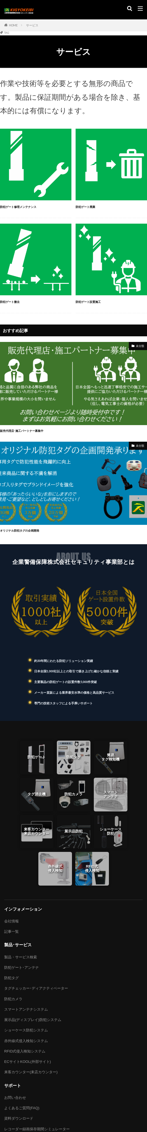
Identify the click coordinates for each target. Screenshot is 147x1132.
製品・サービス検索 (20, 957)
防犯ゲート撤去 (11, 301)
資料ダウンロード (18, 1118)
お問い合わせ (15, 1097)
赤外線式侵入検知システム (26, 1041)
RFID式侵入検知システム (24, 1051)
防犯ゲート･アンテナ (21, 967)
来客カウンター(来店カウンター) (31, 1072)
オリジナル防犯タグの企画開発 (21, 530)
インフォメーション (23, 909)
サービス (32, 25)
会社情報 (11, 921)
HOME (13, 25)
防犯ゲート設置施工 (89, 301)
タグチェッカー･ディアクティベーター (36, 988)
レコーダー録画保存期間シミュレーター (37, 1129)
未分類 (140, 346)
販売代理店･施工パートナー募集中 (24, 430)
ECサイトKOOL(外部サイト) (27, 1062)
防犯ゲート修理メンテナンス (20, 206)
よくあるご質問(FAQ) (21, 1108)
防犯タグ (11, 978)
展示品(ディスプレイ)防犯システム (32, 1020)
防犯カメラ (13, 999)
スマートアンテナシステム (26, 1009)
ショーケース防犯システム (26, 1030)
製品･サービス (18, 944)
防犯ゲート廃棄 (86, 206)
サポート (12, 1085)
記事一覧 (11, 931)
